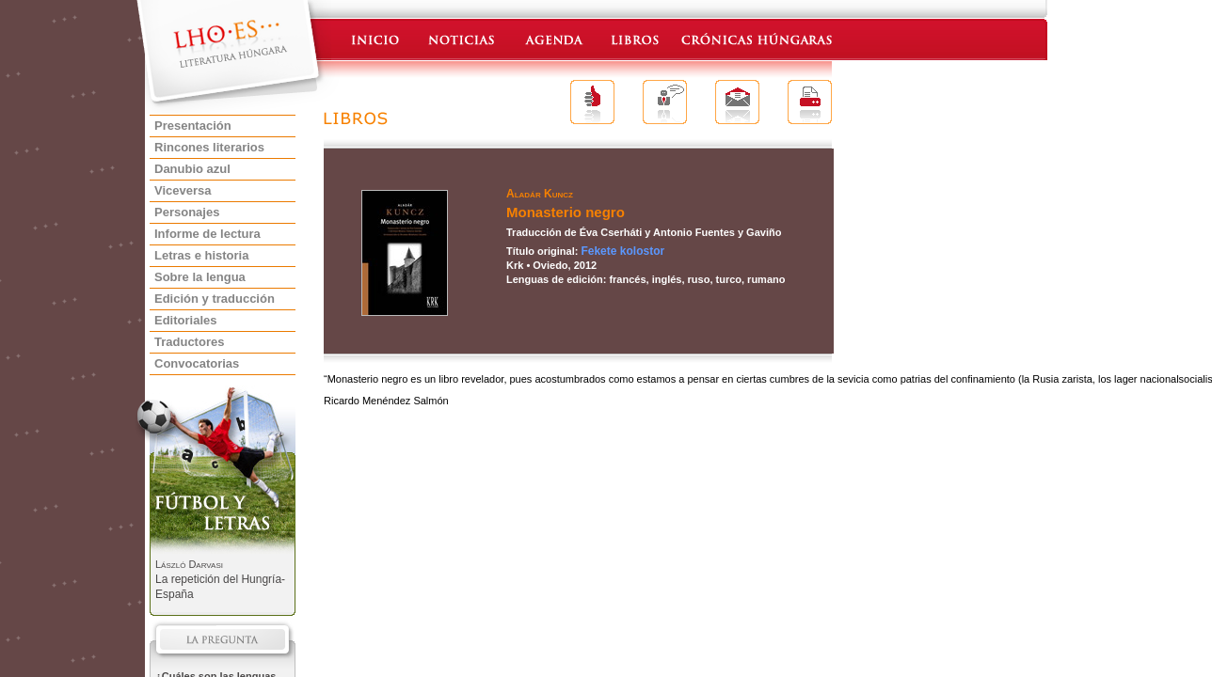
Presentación (192, 125)
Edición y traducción (214, 298)
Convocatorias (196, 363)
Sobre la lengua (200, 277)
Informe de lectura (207, 234)
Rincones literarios (209, 147)
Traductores (189, 342)
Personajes (186, 212)
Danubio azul (192, 169)
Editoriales (185, 320)
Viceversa (183, 190)
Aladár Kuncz (539, 193)
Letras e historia (201, 255)
